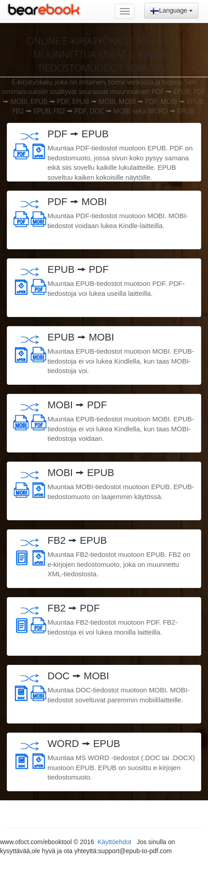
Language (171, 10)
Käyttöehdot (115, 841)
